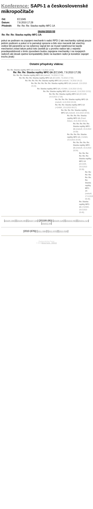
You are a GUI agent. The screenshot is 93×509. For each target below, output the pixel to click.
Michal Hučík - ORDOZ (49, 243)
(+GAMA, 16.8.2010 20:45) (84, 207)
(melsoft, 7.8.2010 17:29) (38, 75)
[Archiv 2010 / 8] (46, 31)
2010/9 (59, 221)
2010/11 (83, 221)
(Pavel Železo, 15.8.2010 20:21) (77, 118)
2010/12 (46, 224)
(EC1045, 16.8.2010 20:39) (85, 161)
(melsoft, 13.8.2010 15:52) (67, 91)
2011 (42, 231)
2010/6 (21, 221)
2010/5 (10, 221)
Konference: (15, 6)
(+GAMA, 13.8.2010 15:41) (59, 89)
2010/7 (32, 221)
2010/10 (71, 221)
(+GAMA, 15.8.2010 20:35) (77, 137)
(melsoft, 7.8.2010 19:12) (53, 81)
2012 (52, 231)
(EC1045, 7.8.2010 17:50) (46, 78)
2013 (63, 231)
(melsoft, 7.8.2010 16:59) (30, 70)
